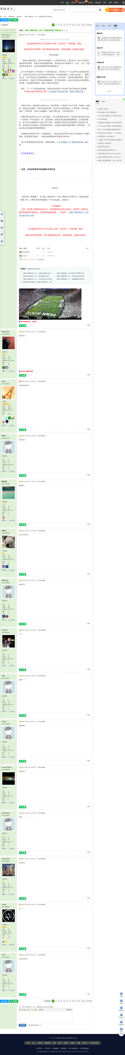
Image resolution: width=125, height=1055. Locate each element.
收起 (87, 248)
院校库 (116, 2)
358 (9, 937)
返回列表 (5, 25)
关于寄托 (39, 1048)
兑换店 (72, 1043)
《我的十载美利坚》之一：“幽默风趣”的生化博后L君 (71, 279)
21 (8, 708)
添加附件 (41, 1010)
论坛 (67, 2)
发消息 (12, 78)
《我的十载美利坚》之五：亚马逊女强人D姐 (35, 276)
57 (8, 514)
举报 (88, 325)
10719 (9, 414)
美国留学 (19, 16)
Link (28, 1010)
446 (9, 364)
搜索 (78, 1043)
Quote (30, 1010)
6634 (9, 67)
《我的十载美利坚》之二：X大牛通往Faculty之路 (37, 279)
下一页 (88, 25)
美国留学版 (11, 16)
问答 (97, 26)
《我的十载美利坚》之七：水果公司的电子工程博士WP (37, 273)
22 (8, 468)
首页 (62, 2)
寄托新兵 (4, 456)
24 (8, 891)
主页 (5, 78)
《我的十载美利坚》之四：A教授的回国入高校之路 (38, 16)
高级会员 (4, 352)
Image (25, 1010)
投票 (110, 2)
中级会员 (4, 551)
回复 (53, 169)
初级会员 (4, 501)
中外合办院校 (93, 1043)
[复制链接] (65, 30)
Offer (103, 26)
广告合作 (47, 1048)
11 (8, 846)
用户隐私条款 (84, 1048)
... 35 (82, 25)
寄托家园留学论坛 (1, 16)
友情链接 (55, 1048)
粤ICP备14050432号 (83, 1051)
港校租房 (98, 2)
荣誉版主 (4, 55)
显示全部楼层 (41, 35)
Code (33, 1010)
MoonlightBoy (26, 252)
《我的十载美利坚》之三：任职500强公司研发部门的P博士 (71, 276)
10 (78, 25)
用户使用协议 (73, 1048)
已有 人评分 (23, 248)
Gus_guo (24, 256)
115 (9, 563)
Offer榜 (90, 2)
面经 (104, 2)
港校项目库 (82, 2)
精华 (103, 101)
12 (8, 754)
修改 (51, 1007)
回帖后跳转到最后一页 (34, 1025)
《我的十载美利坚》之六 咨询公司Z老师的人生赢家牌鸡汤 (71, 273)
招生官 (73, 2)
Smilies (36, 1010)
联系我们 (64, 1048)
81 (8, 613)
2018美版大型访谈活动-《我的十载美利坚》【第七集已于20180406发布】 (37, 282)
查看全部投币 (41, 259)
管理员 (4, 401)
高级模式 (69, 1010)
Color (23, 1010)
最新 (97, 101)
